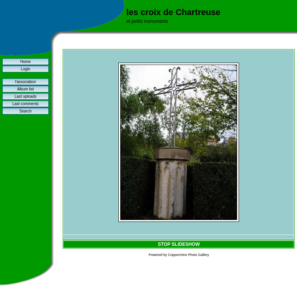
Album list (25, 89)
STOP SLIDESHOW (179, 244)
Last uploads (26, 96)
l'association (25, 82)
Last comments (25, 104)
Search (25, 111)
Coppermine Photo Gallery (188, 255)
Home (25, 62)
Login (25, 69)
